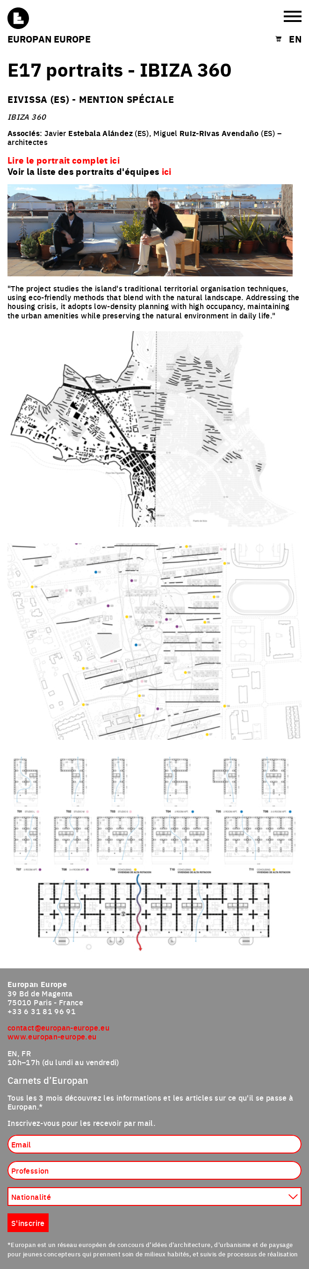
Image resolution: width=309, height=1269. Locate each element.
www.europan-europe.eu (52, 1036)
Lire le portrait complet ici (63, 159)
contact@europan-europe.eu (58, 1027)
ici (167, 171)
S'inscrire (28, 1223)
